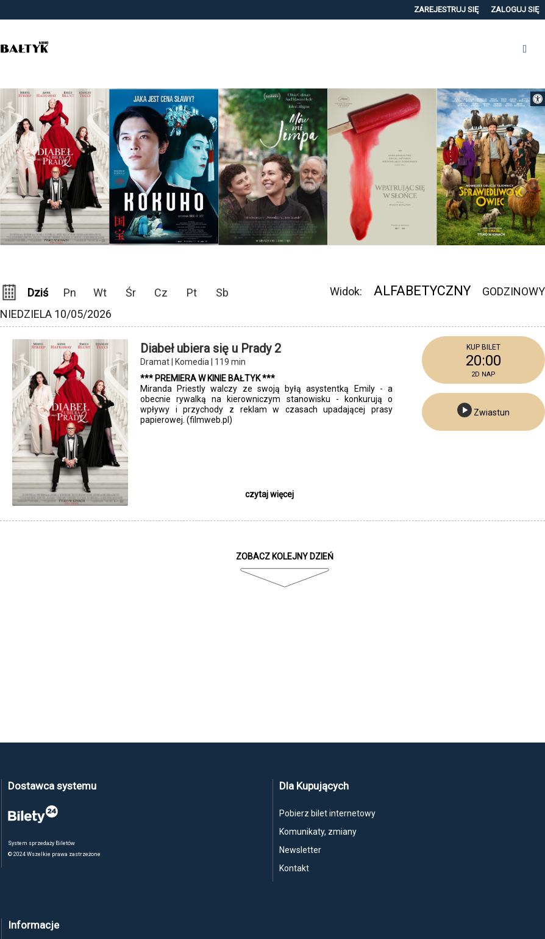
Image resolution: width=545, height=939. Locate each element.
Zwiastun (483, 410)
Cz (161, 292)
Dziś (37, 292)
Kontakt (294, 868)
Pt (192, 292)
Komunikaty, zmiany (318, 831)
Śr (131, 292)
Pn (69, 292)
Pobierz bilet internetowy (327, 813)
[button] (537, 99)
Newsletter (300, 850)
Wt (100, 292)
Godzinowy (513, 291)
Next (282, 261)
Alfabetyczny (422, 290)
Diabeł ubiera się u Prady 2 (210, 348)
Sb (222, 292)
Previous (262, 261)
